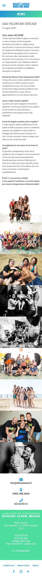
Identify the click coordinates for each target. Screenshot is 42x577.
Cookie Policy (9, 566)
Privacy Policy (23, 566)
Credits (35, 566)
